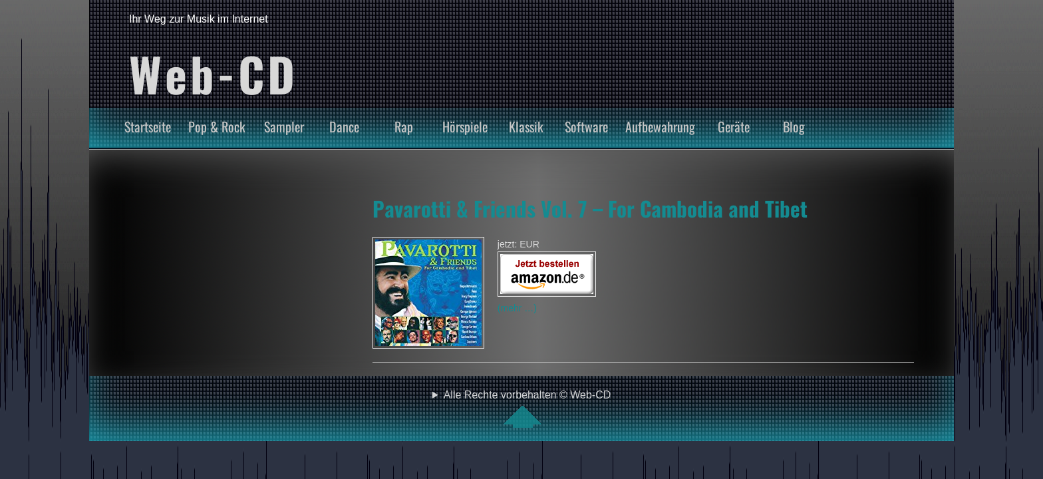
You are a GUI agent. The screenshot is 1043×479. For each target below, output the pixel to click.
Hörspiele (465, 126)
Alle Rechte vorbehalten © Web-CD (527, 408)
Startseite (147, 126)
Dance (344, 126)
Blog (794, 126)
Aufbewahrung (660, 126)
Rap (403, 126)
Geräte (734, 126)
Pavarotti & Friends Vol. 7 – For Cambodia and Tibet (590, 208)
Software (586, 126)
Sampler (284, 126)
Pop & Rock (216, 126)
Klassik (526, 126)
